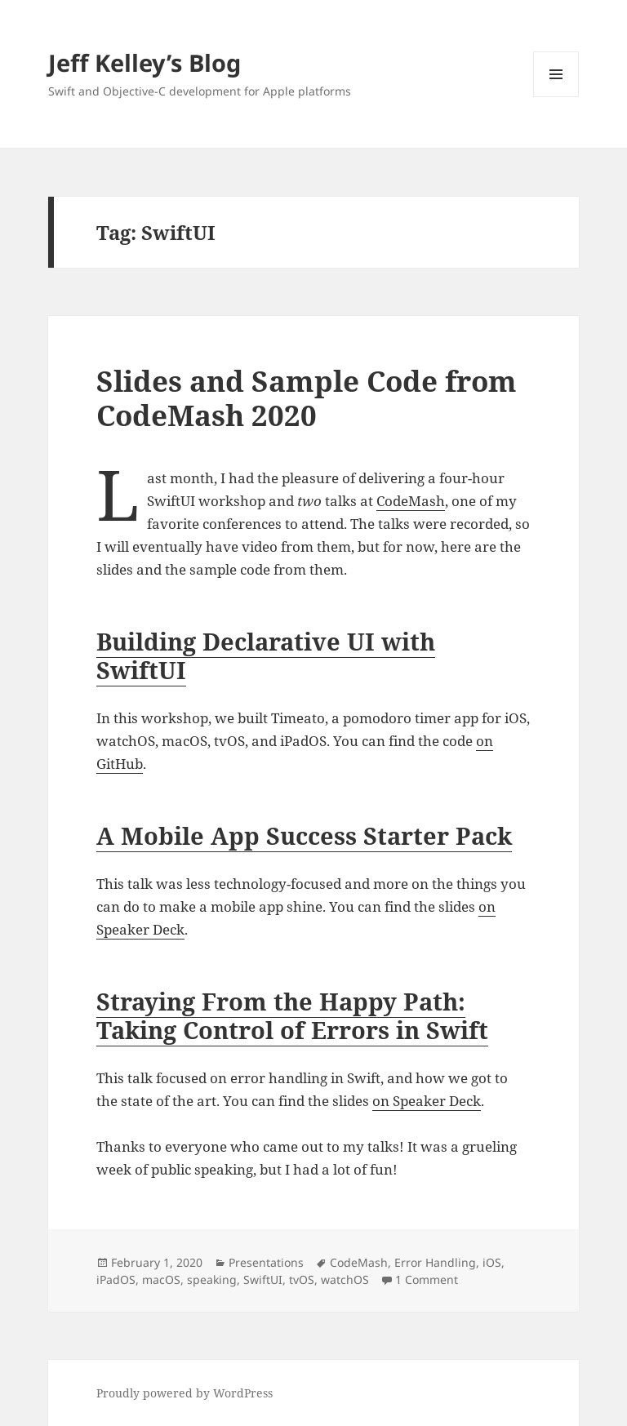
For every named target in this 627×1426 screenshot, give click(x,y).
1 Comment (426, 1279)
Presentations (266, 1262)
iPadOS (116, 1279)
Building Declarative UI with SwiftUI (265, 655)
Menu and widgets (556, 96)
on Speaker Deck (426, 1100)
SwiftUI (262, 1279)
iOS (491, 1262)
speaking (212, 1279)
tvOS (301, 1279)
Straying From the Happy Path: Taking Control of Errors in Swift (292, 1015)
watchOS (345, 1279)
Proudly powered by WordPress (184, 1393)
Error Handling (435, 1262)
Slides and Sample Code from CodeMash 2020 (306, 398)
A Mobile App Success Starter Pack (304, 835)
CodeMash (410, 500)
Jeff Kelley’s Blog (144, 62)
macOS (161, 1279)
